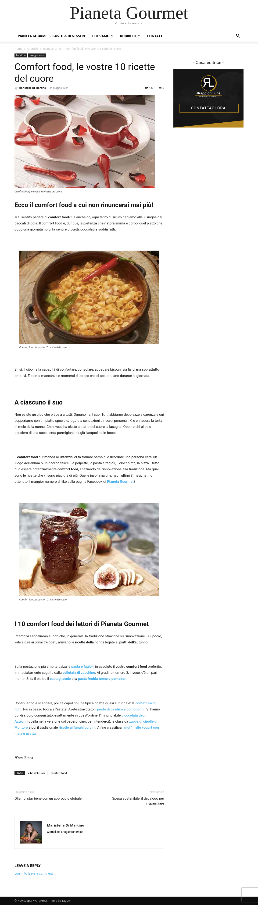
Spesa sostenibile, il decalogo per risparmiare (138, 801)
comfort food (59, 773)
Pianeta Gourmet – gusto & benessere (52, 36)
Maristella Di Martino (32, 87)
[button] (238, 36)
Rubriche (130, 36)
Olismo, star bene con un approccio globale (48, 798)
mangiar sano (52, 49)
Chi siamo (102, 36)
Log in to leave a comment (33, 873)
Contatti (155, 36)
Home (18, 49)
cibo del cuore (37, 773)
